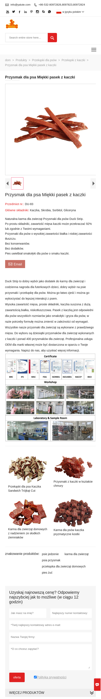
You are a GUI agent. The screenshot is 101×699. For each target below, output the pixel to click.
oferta (17, 677)
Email (15, 263)
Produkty (21, 60)
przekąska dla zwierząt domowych (64, 566)
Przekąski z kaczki (73, 60)
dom (8, 60)
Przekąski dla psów (44, 60)
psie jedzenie (50, 554)
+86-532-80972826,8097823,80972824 (61, 4)
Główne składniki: (17, 210)
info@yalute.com (20, 4)
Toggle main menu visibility (94, 48)
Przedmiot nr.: (15, 204)
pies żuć (47, 572)
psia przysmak (51, 560)
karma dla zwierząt (77, 554)
